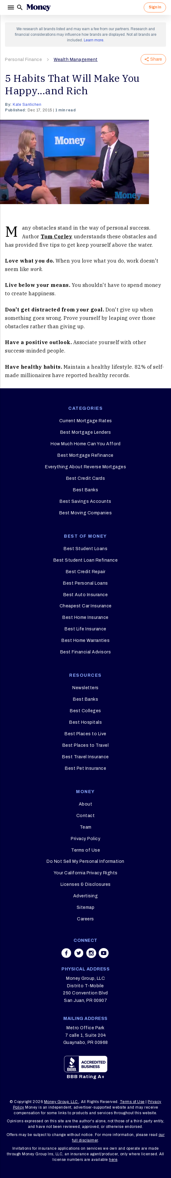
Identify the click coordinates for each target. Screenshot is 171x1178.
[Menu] (10, 7)
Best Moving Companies (85, 513)
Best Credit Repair (86, 571)
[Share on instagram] (91, 953)
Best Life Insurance (85, 629)
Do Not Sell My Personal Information (85, 861)
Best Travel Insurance (85, 757)
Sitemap (86, 907)
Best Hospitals (85, 722)
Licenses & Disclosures (86, 884)
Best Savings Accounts (85, 501)
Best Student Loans (85, 548)
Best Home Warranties (85, 640)
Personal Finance (23, 59)
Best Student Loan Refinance (85, 560)
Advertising (85, 896)
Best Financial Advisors (85, 652)
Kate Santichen (27, 104)
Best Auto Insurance (85, 594)
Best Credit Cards (85, 478)
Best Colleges (85, 710)
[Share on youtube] (104, 953)
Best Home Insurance (85, 617)
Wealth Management (76, 59)
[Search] (20, 7)
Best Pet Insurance (85, 768)
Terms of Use (85, 850)
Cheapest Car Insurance (86, 606)
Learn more (93, 40)
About (85, 804)
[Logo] (38, 7)
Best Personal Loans (85, 583)
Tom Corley (56, 236)
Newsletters (85, 687)
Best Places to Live (85, 734)
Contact (85, 815)
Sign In (155, 7)
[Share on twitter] (79, 953)
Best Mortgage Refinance (85, 455)
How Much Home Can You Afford (85, 444)
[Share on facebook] (66, 953)
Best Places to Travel (85, 745)
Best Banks (85, 490)
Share (153, 59)
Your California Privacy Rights (86, 873)
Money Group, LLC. (61, 1102)
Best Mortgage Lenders (85, 432)
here (113, 1159)
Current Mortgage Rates (85, 420)
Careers (85, 919)
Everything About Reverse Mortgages (85, 467)
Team (86, 827)
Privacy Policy (85, 838)
